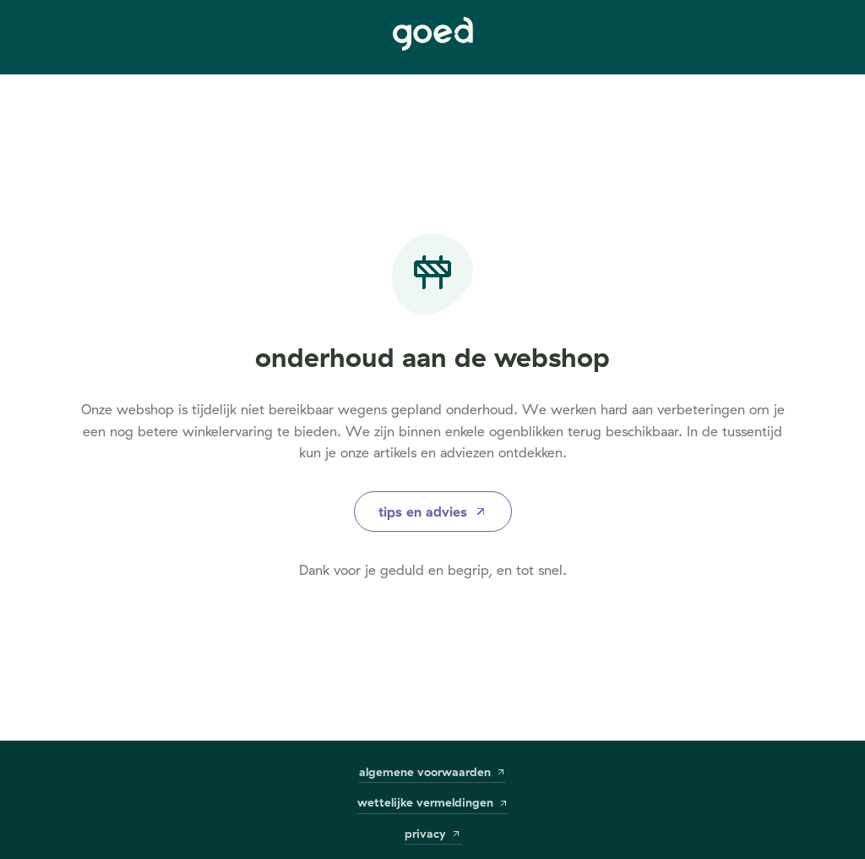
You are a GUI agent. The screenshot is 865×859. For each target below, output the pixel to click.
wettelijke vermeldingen (433, 803)
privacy (433, 834)
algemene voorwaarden (432, 772)
